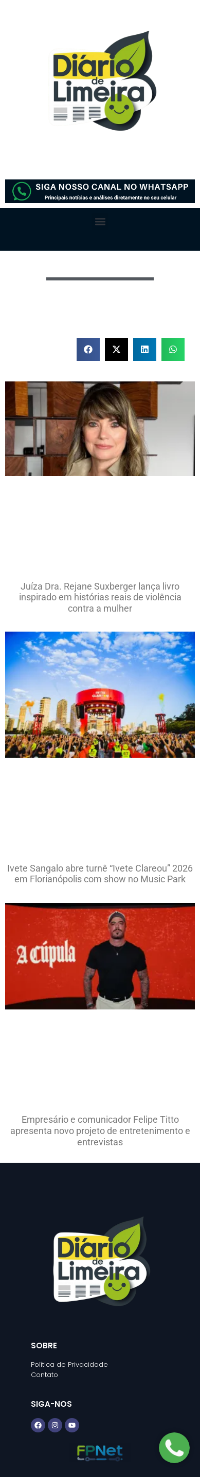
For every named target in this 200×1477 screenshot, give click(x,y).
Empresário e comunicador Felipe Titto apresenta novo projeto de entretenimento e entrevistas (100, 1130)
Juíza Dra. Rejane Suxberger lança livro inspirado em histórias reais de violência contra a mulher (100, 597)
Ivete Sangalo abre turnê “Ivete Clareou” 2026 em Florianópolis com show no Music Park (100, 874)
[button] (100, 221)
